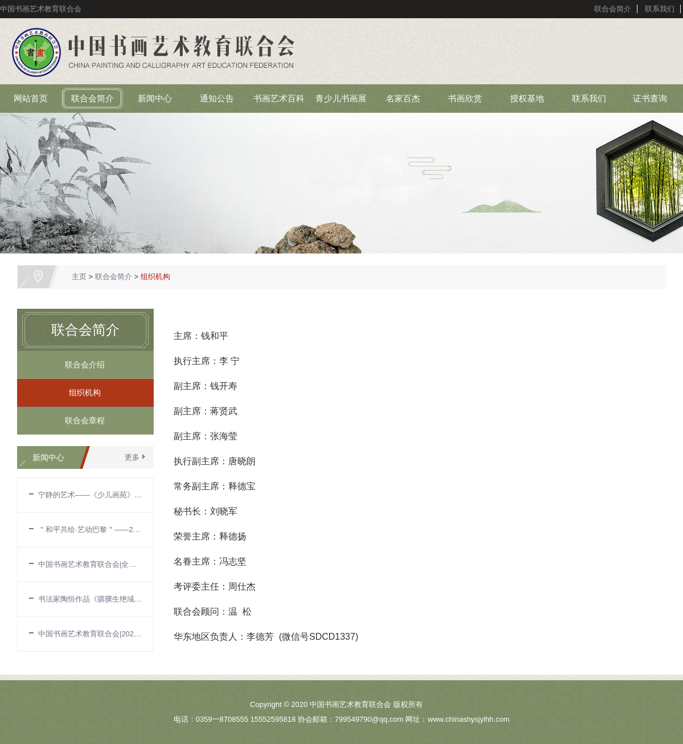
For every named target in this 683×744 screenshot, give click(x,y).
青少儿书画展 (341, 98)
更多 (132, 457)
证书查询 (650, 98)
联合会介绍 (80, 364)
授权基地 (527, 98)
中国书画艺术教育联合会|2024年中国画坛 (90, 633)
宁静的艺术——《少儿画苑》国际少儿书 (90, 494)
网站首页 (31, 98)
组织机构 (155, 276)
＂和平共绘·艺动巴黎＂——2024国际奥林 (90, 529)
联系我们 (659, 9)
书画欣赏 (465, 98)
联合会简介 (612, 9)
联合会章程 (80, 420)
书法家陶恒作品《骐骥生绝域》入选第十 (90, 599)
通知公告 (217, 98)
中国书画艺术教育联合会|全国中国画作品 (90, 564)
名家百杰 (403, 98)
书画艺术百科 (279, 98)
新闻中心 (155, 98)
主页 (79, 276)
